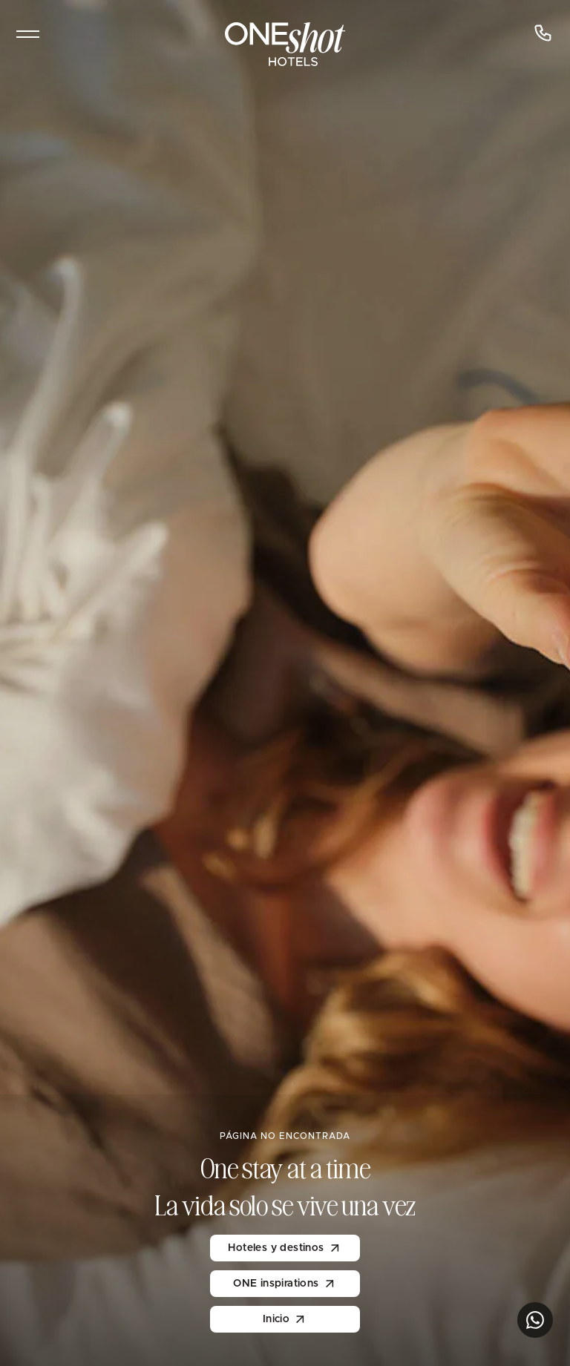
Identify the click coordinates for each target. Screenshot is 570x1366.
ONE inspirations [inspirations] (284, 1283)
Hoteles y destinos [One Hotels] (284, 1248)
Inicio (285, 1319)
